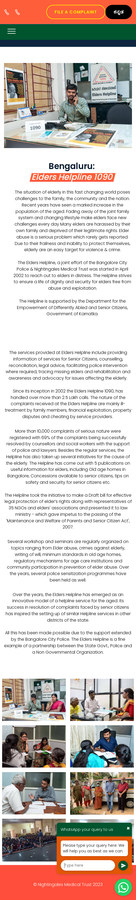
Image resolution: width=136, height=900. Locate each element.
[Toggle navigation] (12, 31)
